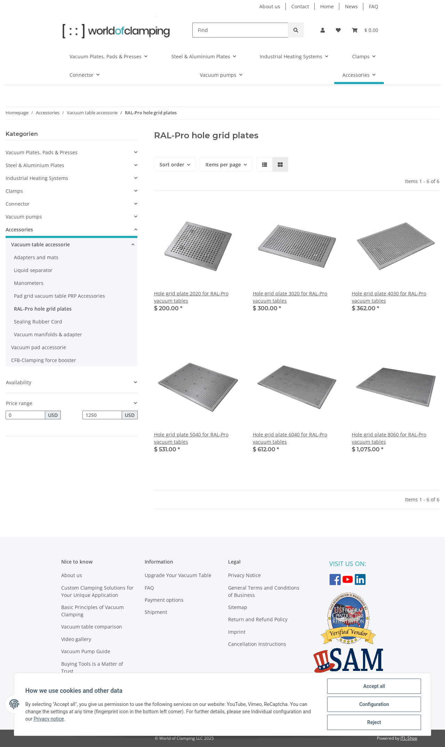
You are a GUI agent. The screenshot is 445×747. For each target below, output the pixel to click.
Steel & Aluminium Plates (35, 165)
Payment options (164, 600)
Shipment (156, 612)
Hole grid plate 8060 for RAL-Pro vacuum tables (389, 438)
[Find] (240, 30)
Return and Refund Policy (258, 619)
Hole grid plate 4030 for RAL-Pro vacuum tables (389, 297)
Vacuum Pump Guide (85, 651)
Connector (18, 203)
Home (327, 6)
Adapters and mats (36, 257)
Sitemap (237, 607)
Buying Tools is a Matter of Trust (92, 667)
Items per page (223, 164)
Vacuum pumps (24, 216)
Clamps (14, 191)
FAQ (373, 6)
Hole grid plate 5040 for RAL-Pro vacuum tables (191, 438)
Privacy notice (49, 719)
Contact (300, 6)
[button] (322, 30)
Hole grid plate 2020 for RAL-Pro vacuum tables (191, 297)
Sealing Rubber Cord (38, 321)
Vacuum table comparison (91, 626)
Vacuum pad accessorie (38, 347)
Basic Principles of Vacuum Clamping (92, 611)
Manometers (28, 283)
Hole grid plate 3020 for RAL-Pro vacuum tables (290, 297)
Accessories (19, 229)
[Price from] (25, 415)
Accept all (374, 686)
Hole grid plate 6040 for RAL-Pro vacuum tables (290, 438)
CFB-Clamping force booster (43, 360)
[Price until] (102, 415)
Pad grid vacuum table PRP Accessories (59, 296)
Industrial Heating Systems (37, 178)
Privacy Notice (244, 575)
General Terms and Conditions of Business (263, 591)
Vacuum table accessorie (40, 244)
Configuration (374, 704)
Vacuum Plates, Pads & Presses (42, 152)
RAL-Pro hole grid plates (43, 308)
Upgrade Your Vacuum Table (178, 575)
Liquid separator (33, 270)
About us (269, 6)
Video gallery (76, 639)
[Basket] (365, 30)
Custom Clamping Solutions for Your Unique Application (97, 591)
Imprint (236, 632)
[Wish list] (338, 30)
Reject (374, 722)
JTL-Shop (408, 738)
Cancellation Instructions (257, 644)
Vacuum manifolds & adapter (48, 334)
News (351, 6)
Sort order (172, 164)
